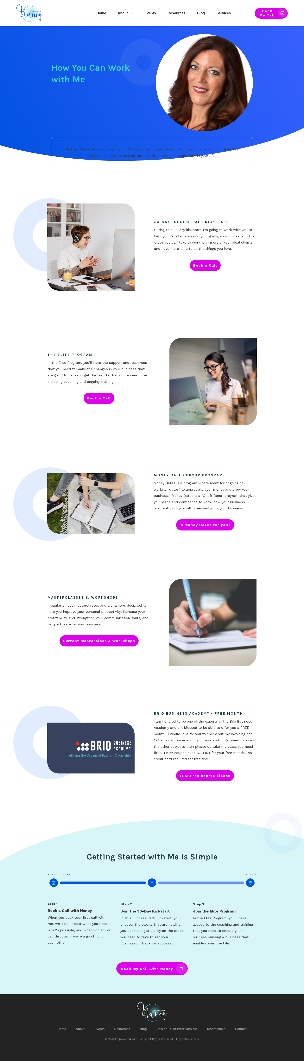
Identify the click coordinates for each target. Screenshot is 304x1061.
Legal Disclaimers (187, 1038)
